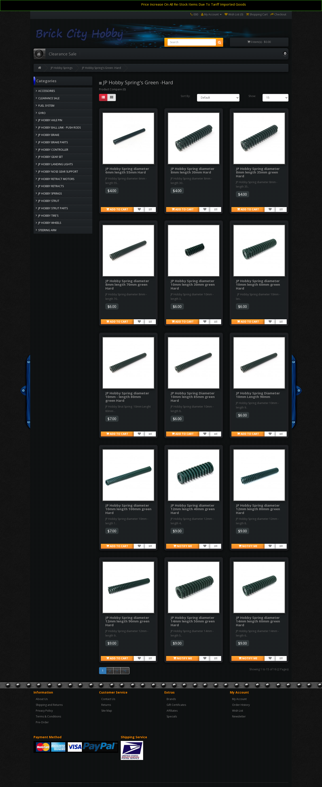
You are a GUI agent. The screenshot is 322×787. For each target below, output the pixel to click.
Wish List (237, 711)
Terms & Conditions (48, 716)
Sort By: (185, 96)
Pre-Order (42, 722)
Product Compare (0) (112, 89)
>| (125, 671)
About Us (42, 699)
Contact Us (108, 699)
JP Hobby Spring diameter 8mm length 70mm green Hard (127, 284)
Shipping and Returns (49, 705)
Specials (172, 716)
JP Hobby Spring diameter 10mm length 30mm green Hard (193, 284)
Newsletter (239, 716)
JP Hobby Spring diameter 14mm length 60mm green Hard (258, 621)
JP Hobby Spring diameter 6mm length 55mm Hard (127, 170)
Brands (171, 699)
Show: (252, 96)
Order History (241, 705)
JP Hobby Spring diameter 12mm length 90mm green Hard (127, 621)
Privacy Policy (44, 711)
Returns (106, 705)
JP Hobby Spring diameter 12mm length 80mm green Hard (258, 509)
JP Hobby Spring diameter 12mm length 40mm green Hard (193, 509)
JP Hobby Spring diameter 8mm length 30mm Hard (192, 170)
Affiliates (172, 711)
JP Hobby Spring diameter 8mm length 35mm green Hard (258, 172)
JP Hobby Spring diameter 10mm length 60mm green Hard (258, 284)
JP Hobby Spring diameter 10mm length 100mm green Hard (128, 509)
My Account (239, 699)
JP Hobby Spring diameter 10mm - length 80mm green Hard (127, 397)
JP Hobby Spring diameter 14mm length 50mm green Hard (193, 621)
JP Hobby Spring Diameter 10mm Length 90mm (258, 395)
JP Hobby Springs (61, 68)
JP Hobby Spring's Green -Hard (101, 68)
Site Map (106, 711)
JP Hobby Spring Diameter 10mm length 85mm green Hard (193, 397)
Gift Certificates (176, 705)
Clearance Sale (62, 54)
